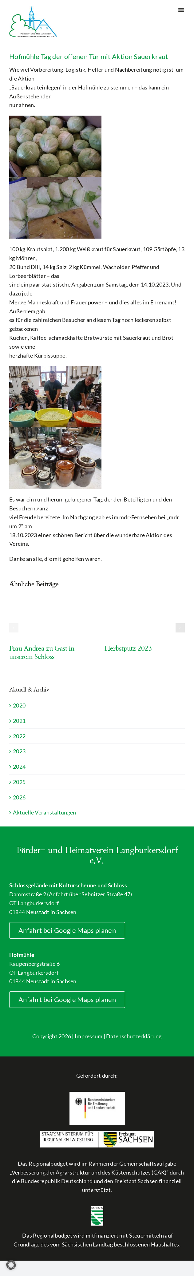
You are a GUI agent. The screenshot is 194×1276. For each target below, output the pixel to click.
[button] (13, 627)
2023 (19, 751)
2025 (19, 782)
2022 (19, 736)
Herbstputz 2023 (128, 648)
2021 (19, 720)
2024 (19, 766)
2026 (19, 797)
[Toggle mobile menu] (181, 10)
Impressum (88, 1036)
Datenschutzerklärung (133, 1036)
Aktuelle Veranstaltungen (44, 812)
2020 (19, 705)
